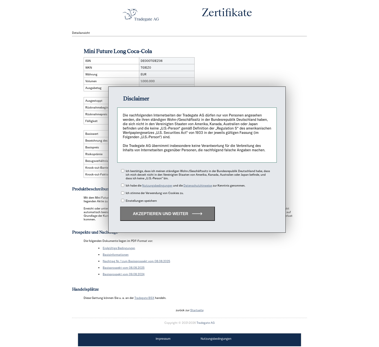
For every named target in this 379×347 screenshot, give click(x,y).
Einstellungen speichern (141, 200)
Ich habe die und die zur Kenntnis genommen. (185, 185)
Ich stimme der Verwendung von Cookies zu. (155, 193)
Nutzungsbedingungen (157, 185)
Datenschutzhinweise (197, 185)
